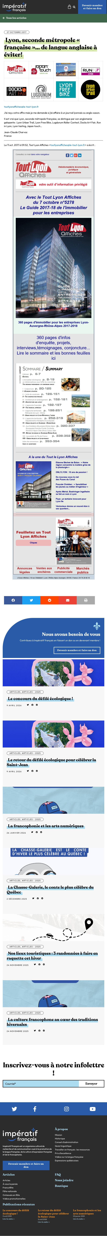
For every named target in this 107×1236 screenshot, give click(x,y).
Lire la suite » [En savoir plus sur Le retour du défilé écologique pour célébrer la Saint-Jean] (44, 1222)
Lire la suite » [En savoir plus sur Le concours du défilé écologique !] (8, 1219)
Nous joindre (64, 1180)
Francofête (8, 1188)
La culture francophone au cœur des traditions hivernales (52, 1022)
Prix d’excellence (63, 1153)
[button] (13, 600)
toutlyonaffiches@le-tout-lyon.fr (21, 106)
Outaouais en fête (11, 1195)
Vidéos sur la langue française (69, 1157)
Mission (58, 1135)
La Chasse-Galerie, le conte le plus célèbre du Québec (50, 890)
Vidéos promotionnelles (14, 1199)
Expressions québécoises (66, 1160)
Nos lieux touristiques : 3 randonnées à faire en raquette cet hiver (52, 956)
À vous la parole (10, 1184)
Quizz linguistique (63, 1146)
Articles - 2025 (31, 692)
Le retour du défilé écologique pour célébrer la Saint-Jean (51, 762)
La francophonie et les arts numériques (46, 826)
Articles (15, 692)
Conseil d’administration (66, 1142)
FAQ (58, 1175)
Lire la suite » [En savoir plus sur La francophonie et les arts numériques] (79, 1219)
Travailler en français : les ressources (72, 1149)
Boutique (61, 1186)
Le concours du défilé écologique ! (40, 699)
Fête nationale (10, 1191)
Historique (60, 1138)
